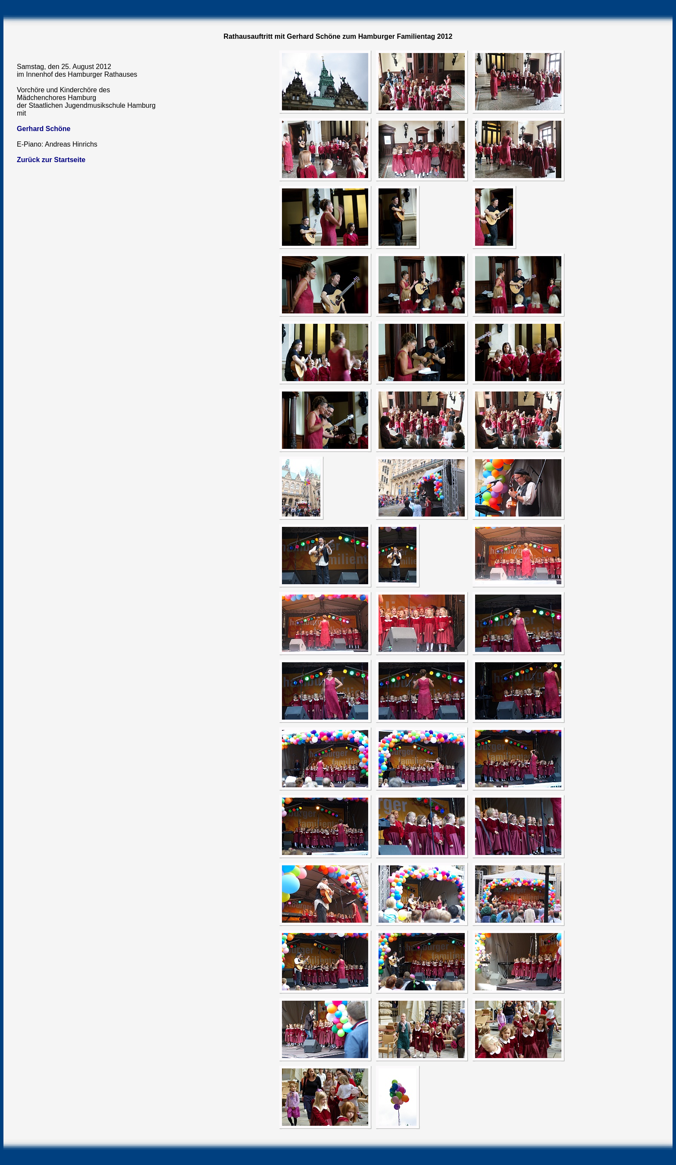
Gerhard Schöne (43, 128)
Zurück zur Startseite (51, 159)
